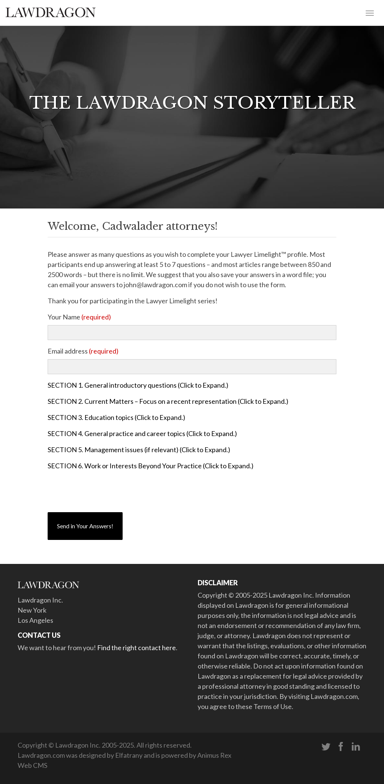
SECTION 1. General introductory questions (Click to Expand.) (138, 385)
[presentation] (105, 491)
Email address (83, 351)
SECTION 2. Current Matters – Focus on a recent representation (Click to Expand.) (168, 401)
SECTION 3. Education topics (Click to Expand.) (116, 417)
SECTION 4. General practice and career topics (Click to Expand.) (142, 433)
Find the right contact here (136, 647)
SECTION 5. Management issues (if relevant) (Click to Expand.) (139, 449)
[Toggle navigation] (369, 12)
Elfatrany (128, 755)
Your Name (79, 317)
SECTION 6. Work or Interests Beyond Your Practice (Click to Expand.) (151, 466)
